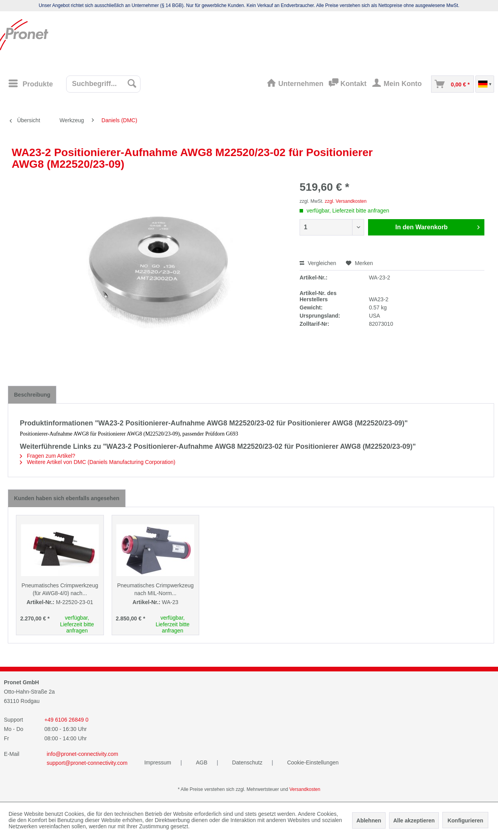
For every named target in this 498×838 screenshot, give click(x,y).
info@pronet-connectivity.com (82, 754)
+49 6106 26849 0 (66, 720)
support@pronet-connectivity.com (87, 763)
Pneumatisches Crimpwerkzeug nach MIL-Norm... (155, 589)
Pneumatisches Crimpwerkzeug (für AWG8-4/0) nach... (59, 589)
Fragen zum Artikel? (47, 456)
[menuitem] (33, 84)
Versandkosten (304, 789)
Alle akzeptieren (414, 820)
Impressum (158, 762)
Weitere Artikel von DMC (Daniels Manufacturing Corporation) (97, 462)
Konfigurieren (465, 820)
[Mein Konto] (399, 84)
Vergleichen (318, 263)
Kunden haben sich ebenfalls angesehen (66, 498)
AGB (202, 762)
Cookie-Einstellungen (312, 762)
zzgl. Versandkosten (345, 201)
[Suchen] (131, 83)
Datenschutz (248, 762)
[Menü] (30, 83)
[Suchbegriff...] (103, 84)
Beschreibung (32, 395)
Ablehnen (368, 820)
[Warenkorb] (452, 84)
